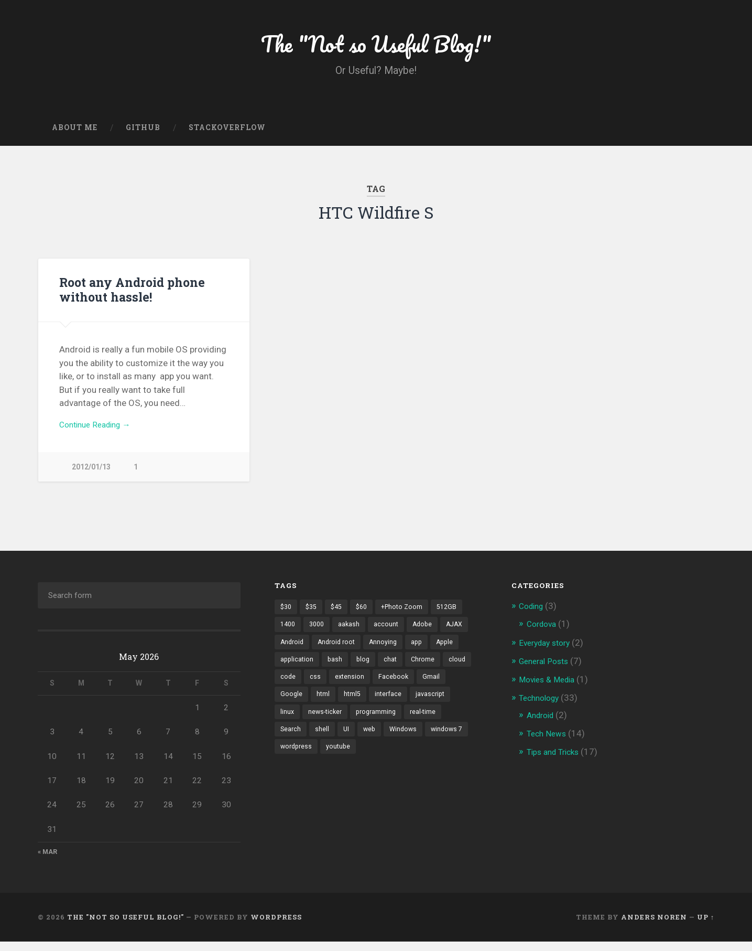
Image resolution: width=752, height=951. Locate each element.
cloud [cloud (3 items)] (327, 689)
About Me (74, 133)
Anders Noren (654, 926)
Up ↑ (705, 926)
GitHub (143, 133)
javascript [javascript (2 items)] (337, 725)
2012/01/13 (91, 475)
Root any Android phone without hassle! (130, 296)
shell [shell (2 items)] (421, 743)
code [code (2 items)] (358, 689)
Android (542, 722)
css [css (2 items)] (385, 689)
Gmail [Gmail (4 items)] (334, 707)
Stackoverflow (227, 133)
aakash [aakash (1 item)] (353, 634)
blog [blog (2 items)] (398, 670)
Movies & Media (550, 686)
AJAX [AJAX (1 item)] (289, 652)
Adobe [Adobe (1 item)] (428, 634)
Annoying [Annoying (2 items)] (421, 652)
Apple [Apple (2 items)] (289, 670)
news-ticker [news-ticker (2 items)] (414, 725)
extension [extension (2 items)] (421, 689)
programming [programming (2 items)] (301, 743)
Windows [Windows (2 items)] (322, 761)
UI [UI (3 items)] (445, 743)
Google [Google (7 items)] (368, 707)
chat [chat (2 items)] (426, 670)
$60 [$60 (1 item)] (367, 616)
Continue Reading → (99, 432)
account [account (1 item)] (391, 634)
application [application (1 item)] (330, 670)
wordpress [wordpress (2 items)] (415, 761)
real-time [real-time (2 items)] (350, 743)
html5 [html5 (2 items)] (430, 707)
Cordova (543, 632)
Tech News (548, 740)
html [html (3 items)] (400, 707)
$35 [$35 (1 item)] (313, 616)
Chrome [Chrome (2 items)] (292, 689)
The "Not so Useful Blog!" (376, 47)
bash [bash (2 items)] (369, 670)
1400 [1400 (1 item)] (288, 634)
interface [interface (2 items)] (294, 725)
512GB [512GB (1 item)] (455, 616)
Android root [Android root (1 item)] (372, 652)
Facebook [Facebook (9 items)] (295, 707)
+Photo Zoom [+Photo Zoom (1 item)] (409, 616)
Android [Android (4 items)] (325, 652)
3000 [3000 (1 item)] (319, 634)
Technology (541, 704)
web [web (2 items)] (286, 761)
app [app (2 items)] (456, 652)
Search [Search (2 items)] (389, 743)
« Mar (48, 861)
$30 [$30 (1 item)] (286, 616)
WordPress (276, 926)
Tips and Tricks (556, 758)
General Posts (546, 669)
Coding (533, 615)
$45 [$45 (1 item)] (340, 616)
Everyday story (547, 651)
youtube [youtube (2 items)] (293, 779)
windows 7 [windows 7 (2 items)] (367, 761)
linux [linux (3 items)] (374, 725)
